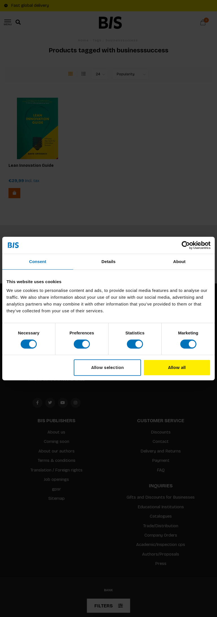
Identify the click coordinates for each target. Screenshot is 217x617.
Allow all (177, 367)
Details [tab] (108, 261)
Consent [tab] (37, 261)
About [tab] (179, 261)
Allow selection (107, 367)
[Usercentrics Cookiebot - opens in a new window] (186, 245)
